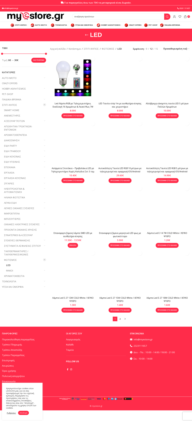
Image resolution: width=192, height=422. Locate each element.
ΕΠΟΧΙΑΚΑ (9, 171)
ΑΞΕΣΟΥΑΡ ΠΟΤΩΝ (14, 125)
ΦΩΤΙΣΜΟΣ (10, 264)
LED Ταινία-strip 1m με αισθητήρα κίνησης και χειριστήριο (120, 107)
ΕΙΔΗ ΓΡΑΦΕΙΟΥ (12, 155)
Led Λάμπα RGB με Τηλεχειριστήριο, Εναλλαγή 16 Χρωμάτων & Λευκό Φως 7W (72, 109)
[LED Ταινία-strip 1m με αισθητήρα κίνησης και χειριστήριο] (120, 81)
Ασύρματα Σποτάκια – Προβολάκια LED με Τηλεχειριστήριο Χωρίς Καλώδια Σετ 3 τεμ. (72, 178)
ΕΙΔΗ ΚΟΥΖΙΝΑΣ (12, 160)
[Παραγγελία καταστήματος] (176, 53)
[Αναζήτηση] (121, 18)
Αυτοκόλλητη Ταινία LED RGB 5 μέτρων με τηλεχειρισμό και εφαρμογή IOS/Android (168, 178)
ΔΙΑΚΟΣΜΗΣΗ (11, 144)
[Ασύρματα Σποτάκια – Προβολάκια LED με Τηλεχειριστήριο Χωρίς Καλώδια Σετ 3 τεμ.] (72, 150)
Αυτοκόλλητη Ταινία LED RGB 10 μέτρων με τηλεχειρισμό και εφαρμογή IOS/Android (120, 178)
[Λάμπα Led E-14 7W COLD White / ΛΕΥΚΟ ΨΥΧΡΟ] (168, 219)
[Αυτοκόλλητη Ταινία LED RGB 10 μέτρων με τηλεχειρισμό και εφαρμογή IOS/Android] (120, 150)
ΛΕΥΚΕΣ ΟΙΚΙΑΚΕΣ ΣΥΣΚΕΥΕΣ (19, 212)
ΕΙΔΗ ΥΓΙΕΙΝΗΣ (12, 166)
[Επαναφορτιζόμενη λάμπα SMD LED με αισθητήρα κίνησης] (72, 219)
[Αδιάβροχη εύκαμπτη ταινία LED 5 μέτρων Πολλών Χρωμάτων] (168, 81)
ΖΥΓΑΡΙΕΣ (9, 187)
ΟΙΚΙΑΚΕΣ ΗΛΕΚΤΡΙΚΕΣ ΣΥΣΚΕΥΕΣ (22, 228)
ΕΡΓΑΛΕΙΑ (9, 177)
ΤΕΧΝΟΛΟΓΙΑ (9, 285)
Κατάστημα (75, 53)
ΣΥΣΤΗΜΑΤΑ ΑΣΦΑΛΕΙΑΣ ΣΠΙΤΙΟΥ (22, 250)
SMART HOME (11, 114)
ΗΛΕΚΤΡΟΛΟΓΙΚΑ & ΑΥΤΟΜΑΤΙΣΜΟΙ (14, 195)
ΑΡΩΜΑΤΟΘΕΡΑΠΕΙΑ (15, 139)
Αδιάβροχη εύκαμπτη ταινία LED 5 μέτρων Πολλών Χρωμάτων (168, 107)
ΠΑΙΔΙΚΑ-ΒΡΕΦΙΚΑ (11, 103)
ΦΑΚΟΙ (9, 274)
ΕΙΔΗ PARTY (10, 150)
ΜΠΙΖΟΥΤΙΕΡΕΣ (12, 223)
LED (8, 269)
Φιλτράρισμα (38, 64)
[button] (71, 121)
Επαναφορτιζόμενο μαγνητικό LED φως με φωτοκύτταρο (120, 404)
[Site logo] (36, 18)
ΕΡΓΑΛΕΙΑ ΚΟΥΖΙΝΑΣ (15, 182)
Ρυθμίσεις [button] (11, 413)
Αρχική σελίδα (58, 53)
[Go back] (86, 39)
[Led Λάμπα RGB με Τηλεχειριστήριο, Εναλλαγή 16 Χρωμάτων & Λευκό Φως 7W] (72, 81)
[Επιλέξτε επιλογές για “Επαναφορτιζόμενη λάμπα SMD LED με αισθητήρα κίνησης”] (72, 256)
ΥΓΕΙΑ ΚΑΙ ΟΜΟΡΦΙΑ (12, 291)
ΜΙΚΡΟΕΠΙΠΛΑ (12, 217)
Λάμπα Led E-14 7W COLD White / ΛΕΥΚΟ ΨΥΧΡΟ (168, 245)
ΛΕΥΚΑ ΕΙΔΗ (10, 207)
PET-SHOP (7, 98)
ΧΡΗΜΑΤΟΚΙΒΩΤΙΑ (14, 280)
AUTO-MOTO (9, 82)
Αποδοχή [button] (23, 413)
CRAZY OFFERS (9, 87)
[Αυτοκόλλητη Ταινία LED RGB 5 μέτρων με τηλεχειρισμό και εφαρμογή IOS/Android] (168, 150)
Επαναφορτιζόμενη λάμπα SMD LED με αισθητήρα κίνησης (72, 245)
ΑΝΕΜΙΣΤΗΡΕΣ (12, 119)
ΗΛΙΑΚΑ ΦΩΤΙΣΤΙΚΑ (14, 201)
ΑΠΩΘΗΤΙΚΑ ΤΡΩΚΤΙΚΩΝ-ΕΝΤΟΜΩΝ (18, 132)
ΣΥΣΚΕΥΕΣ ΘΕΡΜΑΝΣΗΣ (17, 244)
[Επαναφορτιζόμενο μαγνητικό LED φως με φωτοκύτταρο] (120, 298)
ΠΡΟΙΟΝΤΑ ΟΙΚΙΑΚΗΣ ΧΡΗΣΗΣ (20, 234)
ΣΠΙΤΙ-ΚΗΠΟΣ (9, 109)
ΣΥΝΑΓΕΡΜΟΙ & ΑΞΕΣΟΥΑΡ (18, 239)
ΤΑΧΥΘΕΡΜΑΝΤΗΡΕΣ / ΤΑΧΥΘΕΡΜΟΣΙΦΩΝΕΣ (16, 257)
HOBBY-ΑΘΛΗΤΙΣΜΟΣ (14, 93)
